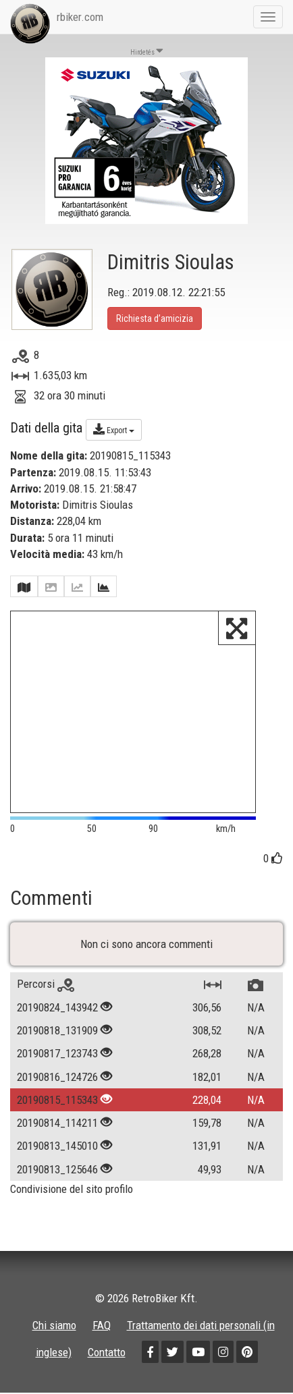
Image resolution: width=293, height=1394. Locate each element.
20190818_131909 (57, 1030)
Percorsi (45, 984)
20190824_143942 (57, 1007)
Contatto (107, 1352)
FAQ (101, 1325)
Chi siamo (54, 1325)
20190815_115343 (57, 1100)
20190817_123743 (57, 1053)
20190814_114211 (57, 1123)
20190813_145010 (57, 1145)
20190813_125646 (57, 1169)
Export (113, 429)
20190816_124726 (57, 1077)
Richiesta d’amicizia (154, 318)
